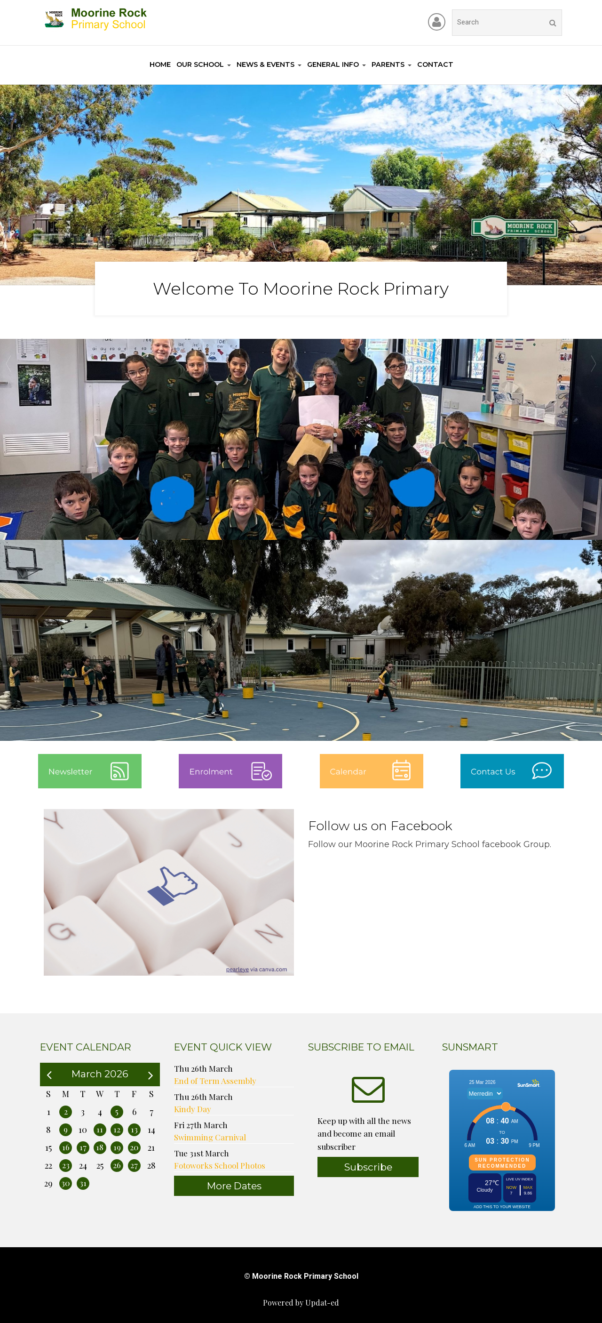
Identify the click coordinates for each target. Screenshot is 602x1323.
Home (160, 64)
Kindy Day (192, 1109)
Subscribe (368, 1167)
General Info (333, 64)
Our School (200, 64)
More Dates (234, 1186)
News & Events (265, 64)
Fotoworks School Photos (219, 1165)
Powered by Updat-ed (301, 1302)
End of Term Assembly (215, 1080)
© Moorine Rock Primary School (301, 1276)
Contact (435, 64)
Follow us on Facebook (380, 826)
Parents (388, 64)
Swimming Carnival (210, 1137)
